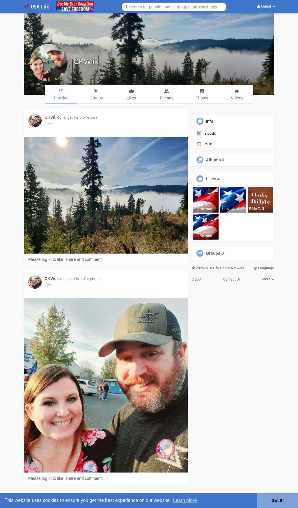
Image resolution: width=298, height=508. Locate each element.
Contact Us (232, 279)
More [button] (268, 279)
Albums (213, 160)
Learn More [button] (185, 500)
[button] (174, 6)
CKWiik (85, 61)
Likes (211, 179)
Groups (213, 253)
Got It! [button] (278, 500)
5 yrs (48, 123)
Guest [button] (266, 6)
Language (263, 268)
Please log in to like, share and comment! (65, 259)
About (196, 279)
